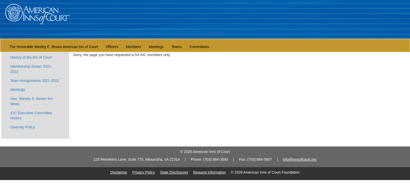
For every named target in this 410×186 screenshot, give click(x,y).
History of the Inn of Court (31, 57)
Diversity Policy (22, 127)
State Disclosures (174, 172)
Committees (199, 47)
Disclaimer (118, 172)
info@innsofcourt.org (299, 159)
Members (133, 47)
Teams (176, 47)
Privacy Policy (143, 172)
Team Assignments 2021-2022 (34, 81)
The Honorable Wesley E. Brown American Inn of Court (53, 47)
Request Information (209, 172)
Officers (112, 47)
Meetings (156, 47)
